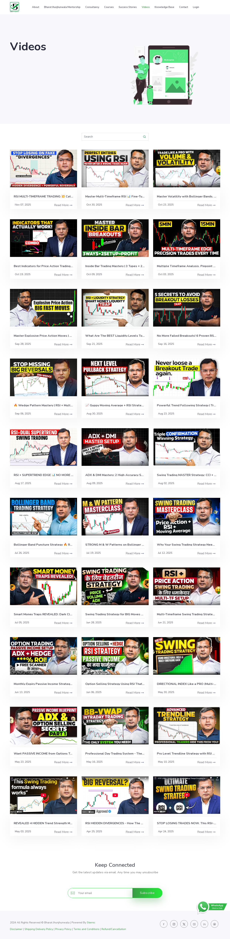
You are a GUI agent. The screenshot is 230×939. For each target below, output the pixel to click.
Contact (183, 7)
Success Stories (128, 7)
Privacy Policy (63, 929)
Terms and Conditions (86, 929)
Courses (109, 7)
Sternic (91, 922)
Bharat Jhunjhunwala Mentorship (62, 7)
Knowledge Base (164, 7)
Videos (146, 7)
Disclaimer (16, 929)
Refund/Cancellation (114, 929)
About (35, 7)
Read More (61, 205)
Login (196, 7)
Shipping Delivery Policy (38, 929)
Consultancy (92, 7)
